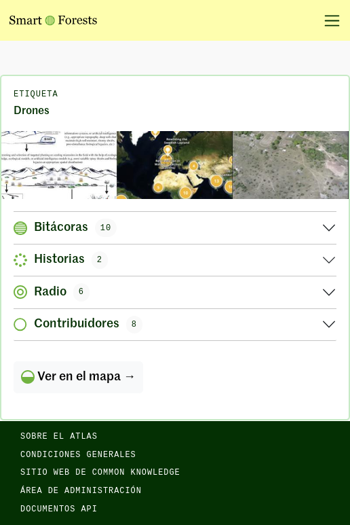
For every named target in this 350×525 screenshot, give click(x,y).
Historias (61, 260)
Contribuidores (78, 324)
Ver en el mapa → (78, 377)
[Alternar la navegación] (327, 20)
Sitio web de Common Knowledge (100, 472)
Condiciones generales (78, 455)
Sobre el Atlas (59, 436)
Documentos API (59, 509)
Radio (52, 292)
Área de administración (81, 491)
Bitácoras (65, 227)
